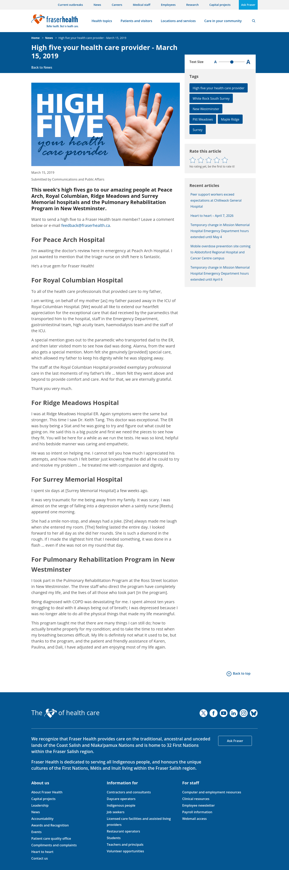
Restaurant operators (123, 831)
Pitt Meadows (203, 119)
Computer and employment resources (211, 792)
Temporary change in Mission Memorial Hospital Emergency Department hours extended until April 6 (220, 273)
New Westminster (206, 109)
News (97, 5)
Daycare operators (121, 799)
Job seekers (115, 812)
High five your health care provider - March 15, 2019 (92, 38)
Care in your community (223, 21)
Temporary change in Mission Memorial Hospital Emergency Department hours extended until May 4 (220, 231)
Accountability (42, 818)
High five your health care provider (218, 88)
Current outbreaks (70, 5)
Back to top (241, 673)
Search (253, 20)
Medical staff (141, 5)
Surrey (198, 130)
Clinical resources (195, 799)
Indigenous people (121, 805)
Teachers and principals (125, 844)
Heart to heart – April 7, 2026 (212, 215)
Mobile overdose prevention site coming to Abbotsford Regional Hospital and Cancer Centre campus (220, 252)
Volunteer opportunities (125, 851)
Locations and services (178, 21)
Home (35, 38)
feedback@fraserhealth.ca (85, 225)
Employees (168, 5)
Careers (117, 5)
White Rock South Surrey (211, 98)
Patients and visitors (136, 21)
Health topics (102, 21)
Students (114, 838)
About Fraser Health (46, 792)
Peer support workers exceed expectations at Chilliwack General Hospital (216, 200)
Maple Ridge (230, 119)
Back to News (41, 67)
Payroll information (197, 812)
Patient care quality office (51, 838)
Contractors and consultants (129, 792)
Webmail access (194, 818)
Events (36, 832)
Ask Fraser (248, 5)
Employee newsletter (198, 805)
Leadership (40, 805)
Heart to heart (42, 852)
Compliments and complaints (54, 845)
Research (192, 5)
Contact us (39, 858)
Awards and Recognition (50, 825)
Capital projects (219, 5)
